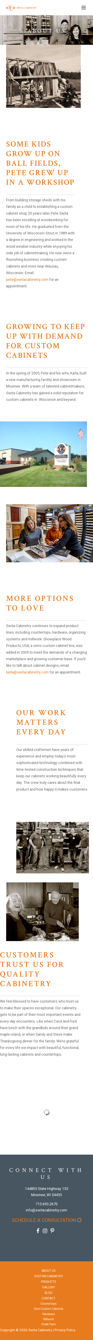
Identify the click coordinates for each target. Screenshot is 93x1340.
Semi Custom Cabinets (48, 1308)
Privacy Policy (65, 1330)
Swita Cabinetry (40, 1330)
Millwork (48, 1319)
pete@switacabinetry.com (27, 279)
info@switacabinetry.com (46, 1210)
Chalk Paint (48, 1324)
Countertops (48, 1303)
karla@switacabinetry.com (27, 672)
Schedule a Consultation (46, 1220)
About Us (49, 1271)
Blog (48, 1293)
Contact (48, 1298)
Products (48, 1282)
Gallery (48, 1287)
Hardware (48, 1314)
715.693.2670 (47, 1204)
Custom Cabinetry (48, 1276)
